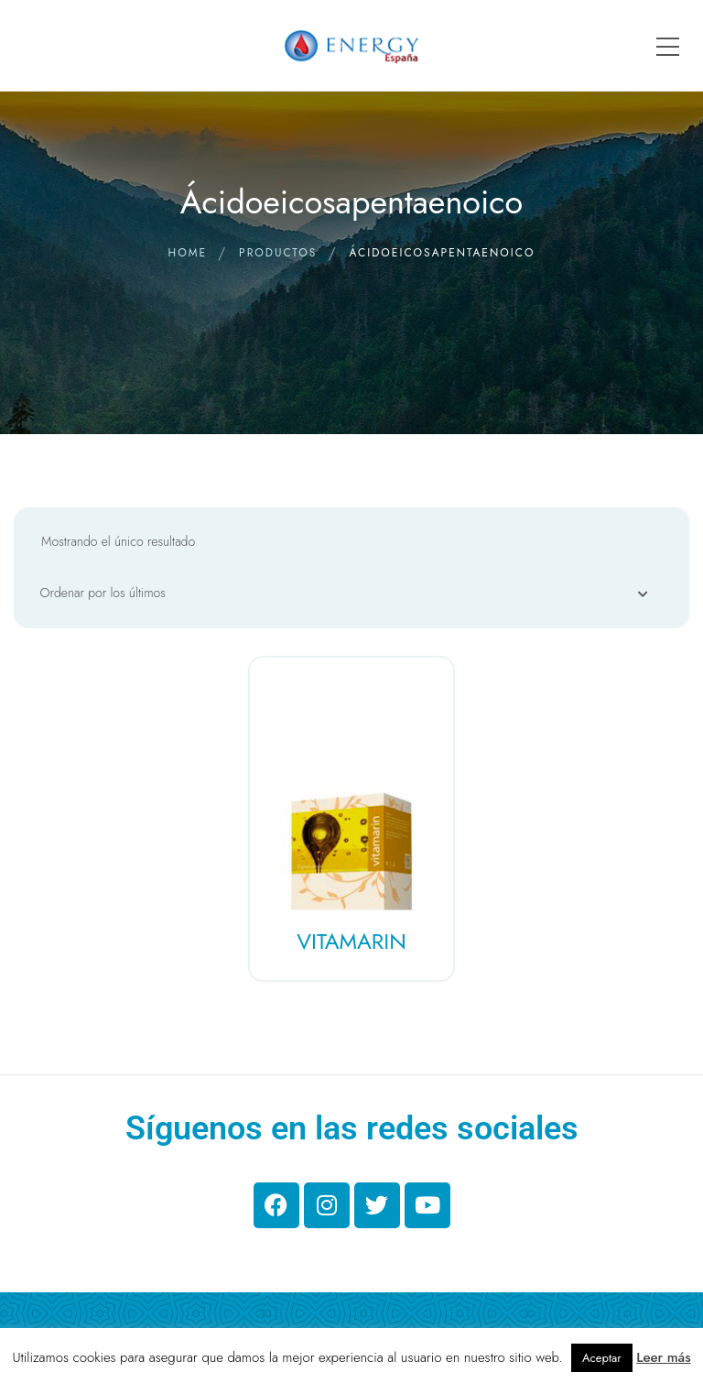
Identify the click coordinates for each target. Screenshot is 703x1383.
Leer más (663, 1357)
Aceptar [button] (602, 1358)
